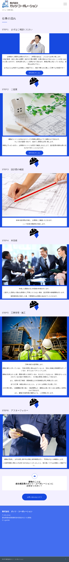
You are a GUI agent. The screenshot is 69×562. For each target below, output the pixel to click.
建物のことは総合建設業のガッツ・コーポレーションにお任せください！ (34, 483)
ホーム (4, 10)
